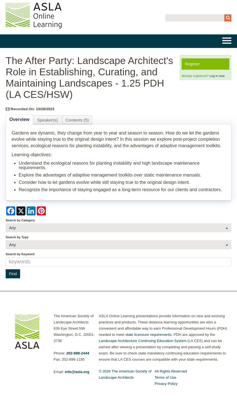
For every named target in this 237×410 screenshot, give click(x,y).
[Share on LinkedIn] (31, 210)
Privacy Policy (166, 384)
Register (192, 64)
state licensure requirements (148, 334)
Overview (19, 119)
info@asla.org (77, 372)
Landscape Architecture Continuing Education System (142, 341)
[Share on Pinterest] (41, 210)
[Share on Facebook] (11, 210)
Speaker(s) (47, 120)
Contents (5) (77, 120)
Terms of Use (165, 377)
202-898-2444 (77, 353)
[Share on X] (21, 210)
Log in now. (217, 76)
